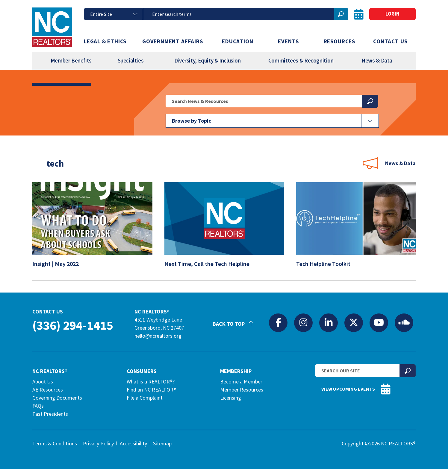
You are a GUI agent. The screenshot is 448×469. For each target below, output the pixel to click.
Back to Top (236, 321)
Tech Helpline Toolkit (327, 266)
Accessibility (133, 443)
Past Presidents (50, 413)
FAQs (38, 405)
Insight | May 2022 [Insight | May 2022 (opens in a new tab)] (59, 266)
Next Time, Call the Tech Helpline (210, 266)
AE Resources (47, 389)
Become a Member (241, 381)
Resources (339, 41)
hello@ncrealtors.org (157, 335)
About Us (42, 381)
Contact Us (390, 41)
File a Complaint (145, 397)
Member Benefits (71, 60)
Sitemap (162, 443)
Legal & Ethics (105, 41)
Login (392, 13)
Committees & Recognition (301, 60)
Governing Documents (57, 397)
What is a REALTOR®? (151, 381)
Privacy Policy (98, 443)
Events (288, 41)
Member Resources (241, 389)
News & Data (376, 60)
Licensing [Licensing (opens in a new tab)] (230, 397)
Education (237, 41)
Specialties (131, 60)
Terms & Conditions (54, 443)
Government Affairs (172, 41)
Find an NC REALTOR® (151, 389)
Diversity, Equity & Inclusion (207, 60)
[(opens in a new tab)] (92, 252)
